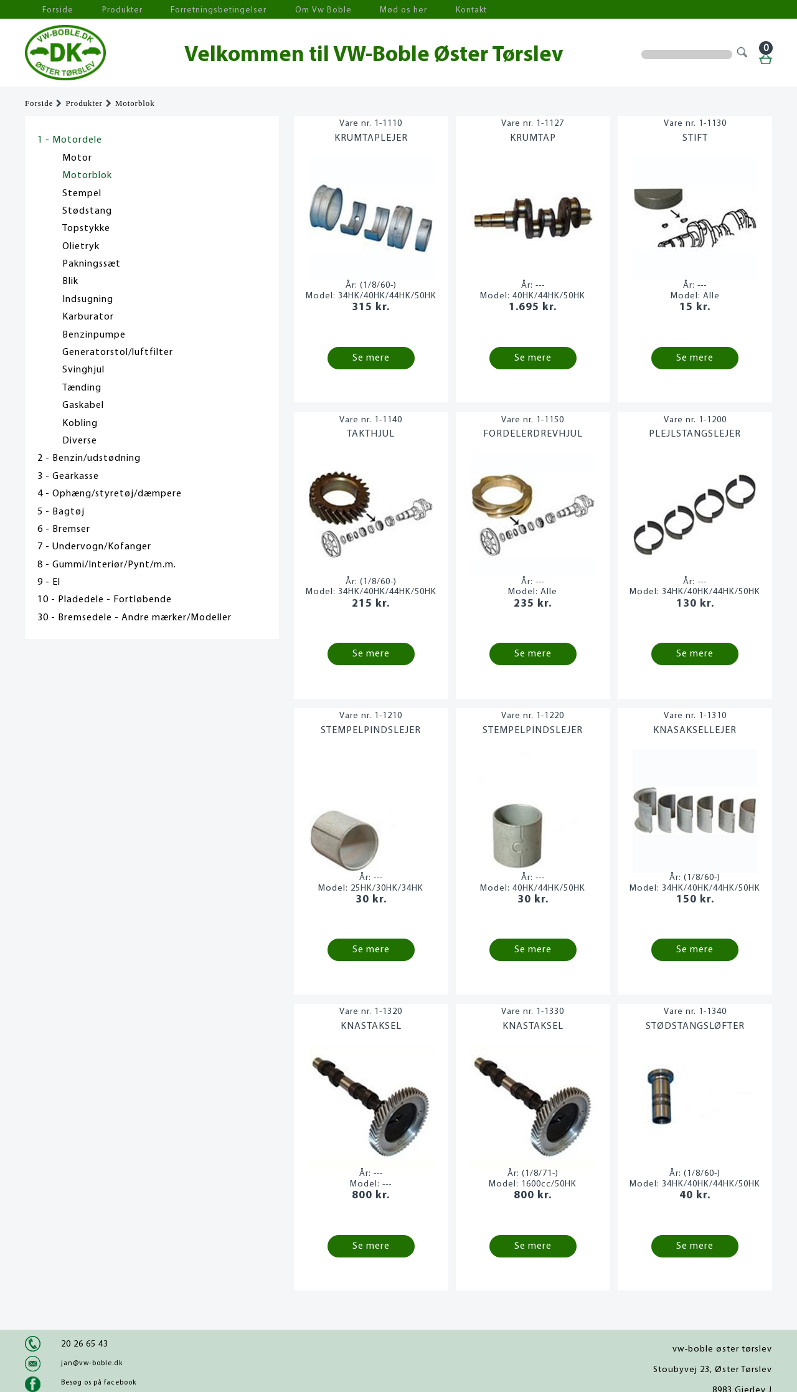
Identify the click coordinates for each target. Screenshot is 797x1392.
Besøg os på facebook (98, 1382)
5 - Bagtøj (61, 512)
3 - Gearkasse (68, 476)
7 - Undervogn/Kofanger (94, 547)
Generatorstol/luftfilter (117, 352)
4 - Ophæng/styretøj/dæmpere (109, 494)
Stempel (81, 194)
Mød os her (349, 10)
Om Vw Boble (280, 10)
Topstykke (86, 229)
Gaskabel (83, 405)
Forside (49, 10)
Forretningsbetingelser (189, 10)
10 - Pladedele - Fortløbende (104, 600)
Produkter (104, 10)
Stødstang (87, 211)
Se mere (371, 358)
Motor (77, 158)
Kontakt (407, 10)
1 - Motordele (69, 140)
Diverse (79, 441)
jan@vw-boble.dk (92, 1363)
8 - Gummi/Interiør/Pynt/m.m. (106, 565)
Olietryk (81, 247)
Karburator (88, 317)
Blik (70, 281)
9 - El (48, 582)
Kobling (80, 423)
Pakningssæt (91, 264)
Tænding (81, 388)
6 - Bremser (63, 529)
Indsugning (87, 300)
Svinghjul (83, 370)
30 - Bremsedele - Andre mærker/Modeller (134, 618)
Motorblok (135, 103)
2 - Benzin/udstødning (89, 458)
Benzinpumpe (94, 335)
